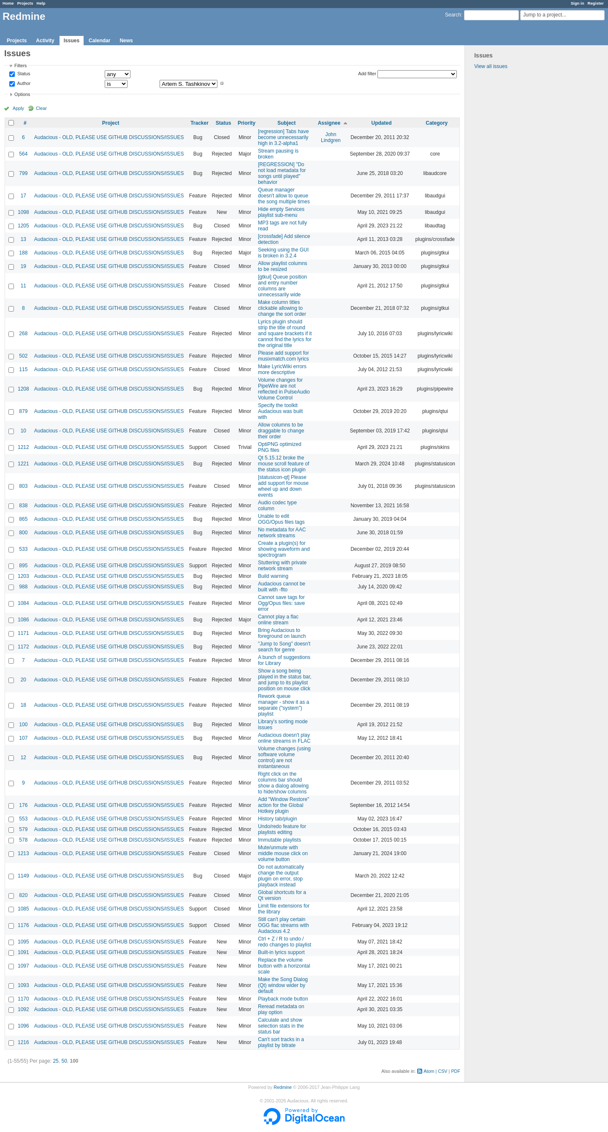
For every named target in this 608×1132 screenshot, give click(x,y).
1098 (23, 212)
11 (23, 286)
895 (23, 566)
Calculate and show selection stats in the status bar (281, 1026)
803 (23, 486)
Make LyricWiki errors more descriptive (282, 369)
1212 (23, 447)
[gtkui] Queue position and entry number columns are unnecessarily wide (282, 286)
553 (23, 819)
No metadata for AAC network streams (282, 533)
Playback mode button (283, 999)
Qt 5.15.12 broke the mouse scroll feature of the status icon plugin (283, 464)
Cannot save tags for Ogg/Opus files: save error (281, 603)
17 (23, 196)
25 (55, 1061)
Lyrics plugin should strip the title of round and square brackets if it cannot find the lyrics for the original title (285, 333)
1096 (23, 1026)
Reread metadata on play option (281, 1009)
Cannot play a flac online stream (278, 620)
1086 (23, 620)
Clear (41, 108)
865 (23, 519)
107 (23, 738)
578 (23, 840)
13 (23, 239)
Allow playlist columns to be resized (282, 266)
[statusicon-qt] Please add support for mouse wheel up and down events (283, 486)
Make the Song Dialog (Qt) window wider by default (283, 985)
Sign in (577, 3)
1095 (23, 942)
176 (23, 805)
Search (453, 15)
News (126, 41)
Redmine (283, 1087)
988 (23, 587)
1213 (23, 853)
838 (23, 506)
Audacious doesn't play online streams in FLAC (284, 738)
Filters (20, 65)
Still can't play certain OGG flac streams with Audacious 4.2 (283, 925)
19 (23, 266)
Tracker (199, 123)
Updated (382, 123)
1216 (23, 1042)
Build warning (273, 576)
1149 (23, 876)
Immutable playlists (279, 840)
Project (110, 123)
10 (23, 431)
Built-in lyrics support (281, 952)
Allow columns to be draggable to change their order (281, 431)
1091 (23, 952)
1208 (23, 389)
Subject (286, 123)
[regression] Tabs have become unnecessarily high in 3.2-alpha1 (283, 137)
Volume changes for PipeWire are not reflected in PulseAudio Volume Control (284, 389)
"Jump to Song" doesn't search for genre (284, 647)
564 (23, 154)
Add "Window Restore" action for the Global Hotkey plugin (283, 805)
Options (22, 94)
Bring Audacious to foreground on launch (282, 633)
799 (23, 173)
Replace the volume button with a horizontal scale (284, 966)
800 (23, 533)
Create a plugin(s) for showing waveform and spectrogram (284, 549)
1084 (23, 603)
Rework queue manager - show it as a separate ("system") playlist (283, 705)
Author (23, 83)
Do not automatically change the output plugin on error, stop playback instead (281, 876)
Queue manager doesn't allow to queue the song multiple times (284, 196)
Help (41, 3)
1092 (23, 1009)
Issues (71, 41)
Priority (246, 123)
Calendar (99, 41)
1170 (23, 999)
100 (23, 724)
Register (596, 3)
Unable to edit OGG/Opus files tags (281, 519)
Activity (45, 41)
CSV (442, 1071)
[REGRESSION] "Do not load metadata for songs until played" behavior (282, 173)
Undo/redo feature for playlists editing (282, 829)
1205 (23, 226)
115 (23, 369)
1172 (23, 647)
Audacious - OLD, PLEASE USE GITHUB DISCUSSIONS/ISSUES (109, 137)
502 (23, 356)
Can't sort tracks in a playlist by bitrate (281, 1042)
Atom (428, 1071)
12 (23, 757)
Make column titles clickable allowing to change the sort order (282, 308)
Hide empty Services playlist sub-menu (281, 212)
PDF (455, 1071)
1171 (23, 633)
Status (23, 74)
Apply (18, 108)
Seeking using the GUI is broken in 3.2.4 (283, 253)
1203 (23, 576)
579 (23, 829)
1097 (23, 966)
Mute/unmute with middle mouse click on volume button (283, 853)
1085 (23, 909)
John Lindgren (331, 137)
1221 (23, 464)
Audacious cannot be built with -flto (281, 587)
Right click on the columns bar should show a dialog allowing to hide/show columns (283, 783)
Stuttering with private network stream (282, 565)
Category (437, 123)
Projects (25, 3)
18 (23, 705)
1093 (23, 985)
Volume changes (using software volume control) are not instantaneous (284, 757)
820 (23, 895)
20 (23, 680)
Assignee (329, 123)
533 (23, 549)
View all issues (490, 66)
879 (23, 411)
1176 (23, 925)
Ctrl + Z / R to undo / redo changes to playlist (284, 942)
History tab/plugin (277, 819)
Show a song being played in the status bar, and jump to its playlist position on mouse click (285, 680)
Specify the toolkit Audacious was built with (280, 411)
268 (23, 333)
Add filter (367, 73)
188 (23, 253)
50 (64, 1061)
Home (8, 3)
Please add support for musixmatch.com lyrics (283, 356)
